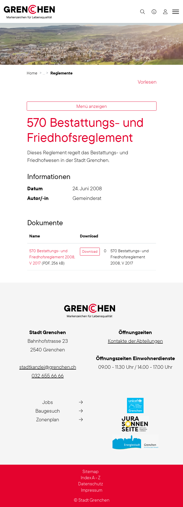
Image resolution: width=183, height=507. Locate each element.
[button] (142, 11)
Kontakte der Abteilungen (135, 341)
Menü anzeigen (91, 106)
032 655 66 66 (48, 375)
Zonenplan (47, 419)
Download (89, 251)
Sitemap (90, 471)
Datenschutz (90, 484)
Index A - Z (91, 477)
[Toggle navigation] (175, 11)
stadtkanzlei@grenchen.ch (47, 367)
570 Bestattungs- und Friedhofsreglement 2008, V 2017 (52, 256)
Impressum (91, 490)
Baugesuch (47, 411)
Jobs (47, 402)
